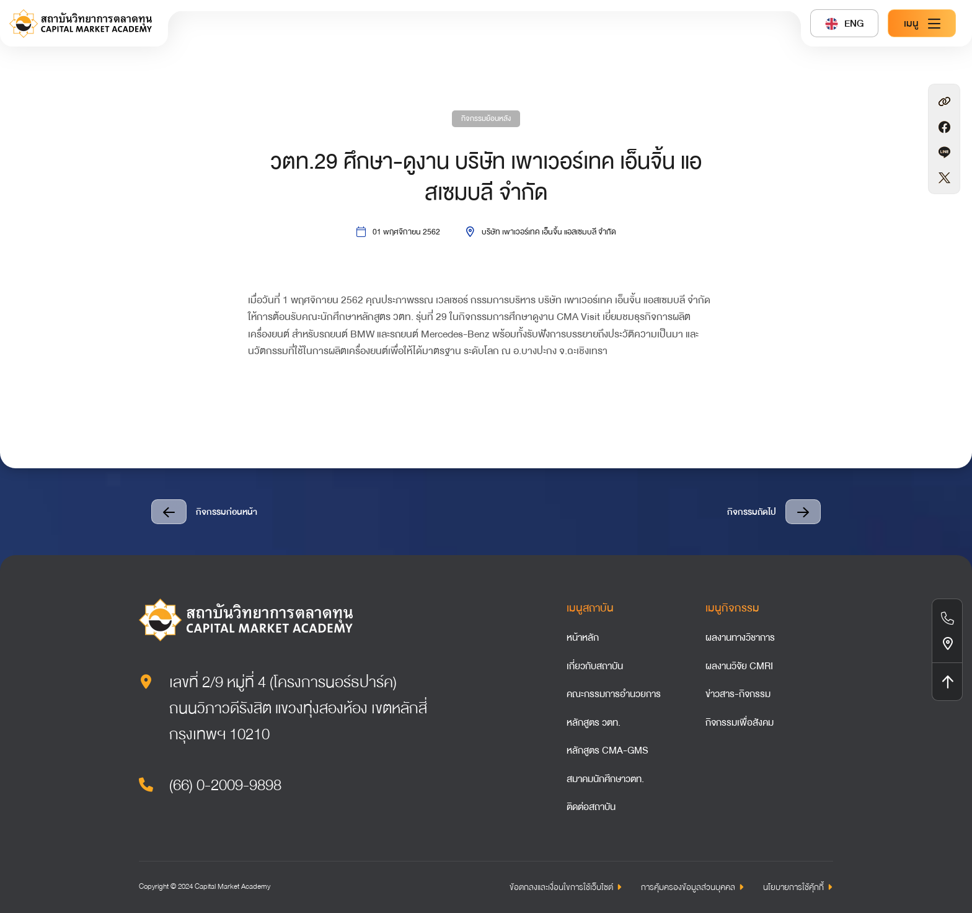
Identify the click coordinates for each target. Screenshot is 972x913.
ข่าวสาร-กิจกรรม (738, 694)
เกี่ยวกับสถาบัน (595, 666)
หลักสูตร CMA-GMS (607, 750)
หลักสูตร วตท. (594, 723)
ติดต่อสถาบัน (591, 807)
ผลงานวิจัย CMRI (739, 666)
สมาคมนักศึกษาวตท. (605, 779)
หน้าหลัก (583, 638)
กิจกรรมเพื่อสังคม (739, 723)
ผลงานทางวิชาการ (740, 638)
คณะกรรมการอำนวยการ (614, 694)
